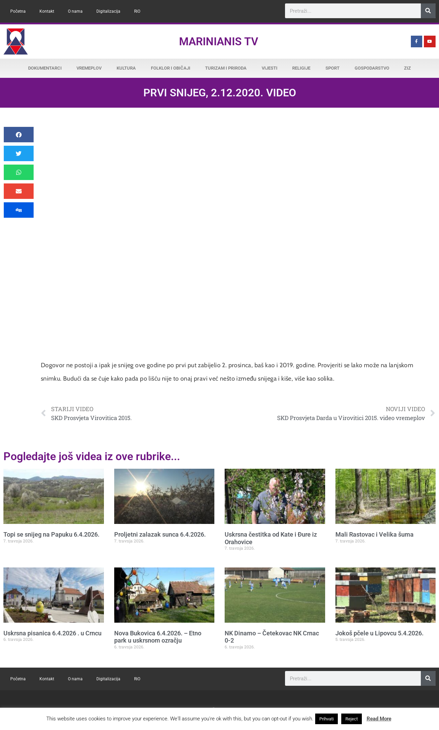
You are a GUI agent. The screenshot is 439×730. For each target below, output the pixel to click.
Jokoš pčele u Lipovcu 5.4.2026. (379, 633)
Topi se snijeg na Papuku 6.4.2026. (51, 534)
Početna (18, 11)
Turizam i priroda (226, 68)
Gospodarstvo (372, 68)
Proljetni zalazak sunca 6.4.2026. (160, 534)
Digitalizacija (108, 11)
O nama (75, 11)
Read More (379, 719)
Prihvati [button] (326, 718)
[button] (19, 134)
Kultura (126, 68)
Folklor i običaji (170, 68)
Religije (301, 68)
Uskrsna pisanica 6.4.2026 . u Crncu (52, 633)
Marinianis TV (218, 41)
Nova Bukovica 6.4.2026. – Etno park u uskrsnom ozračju (157, 637)
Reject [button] (351, 718)
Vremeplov (89, 68)
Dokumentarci (45, 68)
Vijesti (269, 68)
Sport (332, 68)
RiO (137, 11)
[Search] (428, 10)
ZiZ (407, 68)
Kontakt (46, 11)
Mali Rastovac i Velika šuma (374, 534)
